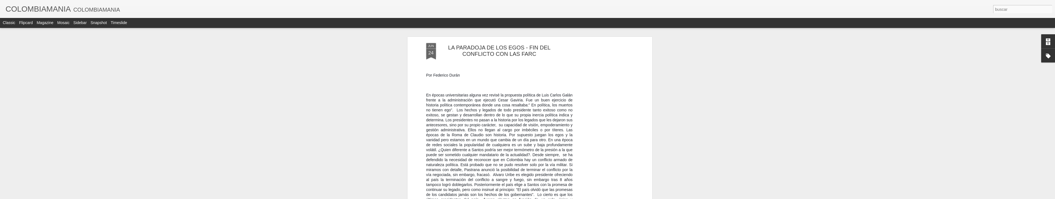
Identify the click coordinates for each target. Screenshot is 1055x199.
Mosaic (63, 22)
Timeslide (119, 22)
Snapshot (99, 22)
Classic (9, 22)
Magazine (45, 22)
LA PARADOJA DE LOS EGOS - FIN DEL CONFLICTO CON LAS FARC (499, 50)
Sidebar (80, 22)
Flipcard (26, 22)
